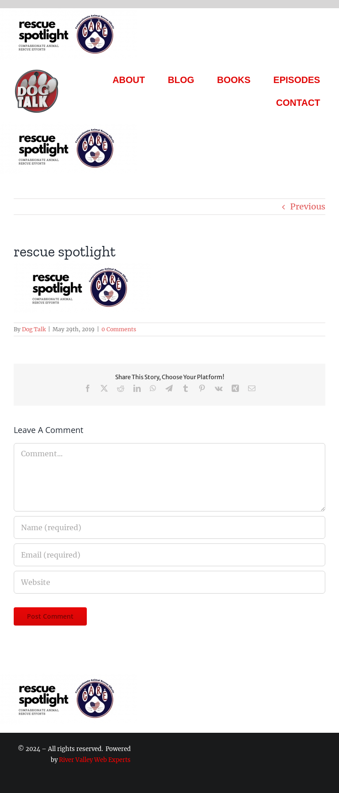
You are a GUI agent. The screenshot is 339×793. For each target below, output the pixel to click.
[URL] (169, 582)
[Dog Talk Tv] (36, 72)
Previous (307, 206)
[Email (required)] (169, 554)
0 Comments (118, 329)
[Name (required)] (169, 527)
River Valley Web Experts (95, 760)
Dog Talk (34, 329)
